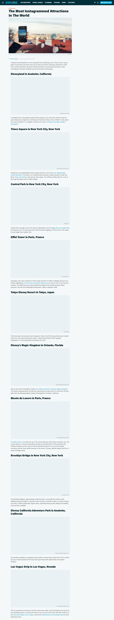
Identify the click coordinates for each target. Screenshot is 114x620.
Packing (57, 2)
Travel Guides (37, 2)
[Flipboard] (95, 2)
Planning (48, 2)
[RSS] (98, 2)
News (64, 2)
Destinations (25, 2)
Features (71, 2)
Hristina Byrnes (14, 59)
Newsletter (106, 2)
